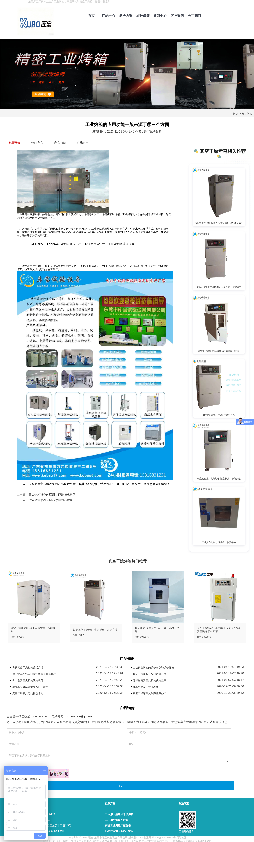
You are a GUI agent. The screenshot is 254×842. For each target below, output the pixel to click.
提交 (120, 785)
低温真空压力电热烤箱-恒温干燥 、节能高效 (219, 478)
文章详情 (14, 142)
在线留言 (83, 142)
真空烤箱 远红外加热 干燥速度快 (219, 414)
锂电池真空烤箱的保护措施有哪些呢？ (34, 673)
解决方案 (125, 16)
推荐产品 (110, 802)
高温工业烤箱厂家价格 (118, 824)
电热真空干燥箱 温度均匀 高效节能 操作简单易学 (219, 223)
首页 (91, 16)
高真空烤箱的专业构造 (146, 686)
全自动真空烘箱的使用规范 (27, 679)
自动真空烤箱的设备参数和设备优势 (153, 666)
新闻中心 (160, 16)
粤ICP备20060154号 (164, 836)
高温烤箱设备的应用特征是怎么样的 (52, 494)
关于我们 (194, 16)
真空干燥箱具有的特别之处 (27, 692)
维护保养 (143, 16)
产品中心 (108, 16)
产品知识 (60, 142)
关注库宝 (184, 802)
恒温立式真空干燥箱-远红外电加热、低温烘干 (218, 287)
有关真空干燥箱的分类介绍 (27, 666)
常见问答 (247, 113)
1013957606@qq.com (79, 715)
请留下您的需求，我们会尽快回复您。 (117, 756)
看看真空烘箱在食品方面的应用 (30, 686)
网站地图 (181, 836)
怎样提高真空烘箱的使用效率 (149, 679)
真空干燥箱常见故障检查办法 (149, 692)
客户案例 (177, 16)
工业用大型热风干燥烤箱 (119, 813)
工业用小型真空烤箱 (116, 819)
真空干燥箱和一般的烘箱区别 (149, 673)
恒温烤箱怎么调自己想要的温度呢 (51, 500)
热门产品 (37, 142)
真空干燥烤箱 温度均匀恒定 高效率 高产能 (219, 350)
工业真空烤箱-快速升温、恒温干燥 (219, 541)
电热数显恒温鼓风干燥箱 (119, 830)
